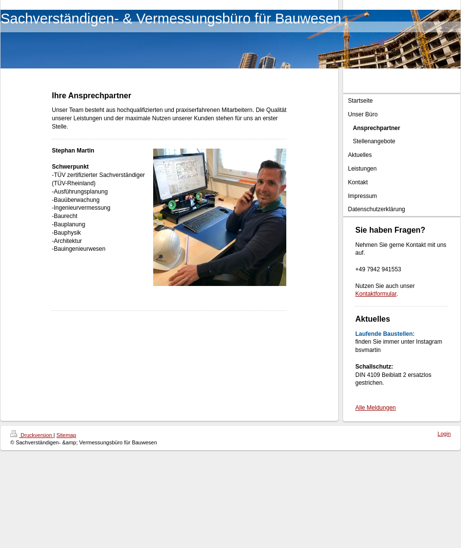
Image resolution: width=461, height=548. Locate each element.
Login (444, 434)
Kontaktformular (375, 293)
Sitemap (66, 435)
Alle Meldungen (375, 407)
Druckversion (31, 435)
